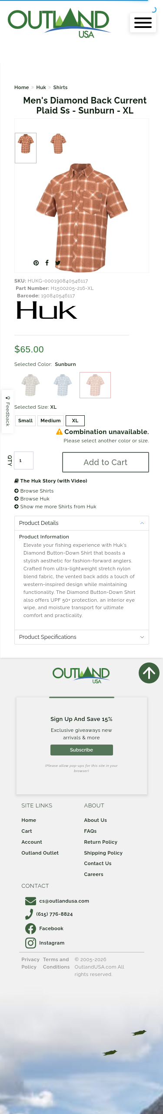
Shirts (60, 87)
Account (32, 842)
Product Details (38, 523)
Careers (94, 874)
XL (75, 420)
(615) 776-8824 (49, 914)
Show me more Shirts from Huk (55, 507)
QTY (10, 460)
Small (25, 420)
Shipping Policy (103, 853)
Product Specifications (48, 637)
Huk (41, 87)
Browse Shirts (34, 491)
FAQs (90, 831)
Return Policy (101, 842)
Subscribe (81, 750)
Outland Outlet (40, 853)
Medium (50, 420)
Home (21, 87)
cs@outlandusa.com (57, 901)
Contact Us (98, 863)
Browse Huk (32, 499)
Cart (27, 831)
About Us (95, 820)
